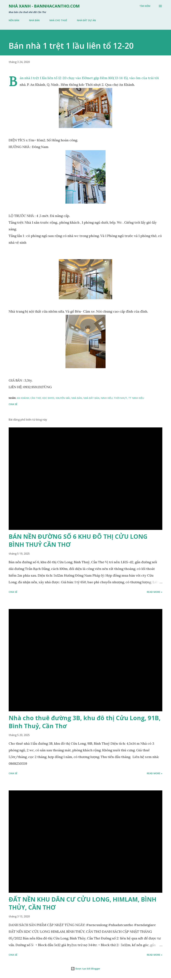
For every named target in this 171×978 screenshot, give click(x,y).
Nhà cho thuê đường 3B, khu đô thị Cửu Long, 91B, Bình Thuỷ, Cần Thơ (84, 722)
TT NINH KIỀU (136, 398)
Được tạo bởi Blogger (85, 968)
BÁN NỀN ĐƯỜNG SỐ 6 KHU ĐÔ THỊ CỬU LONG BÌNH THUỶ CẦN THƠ (78, 540)
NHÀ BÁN (34, 20)
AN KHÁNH (23, 398)
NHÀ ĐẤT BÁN (91, 398)
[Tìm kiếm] (144, 6)
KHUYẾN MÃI (63, 398)
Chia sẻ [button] (13, 404)
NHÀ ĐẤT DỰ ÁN (86, 20)
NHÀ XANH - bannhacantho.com (44, 6)
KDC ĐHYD (48, 398)
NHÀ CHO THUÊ (58, 20)
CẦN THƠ (35, 398)
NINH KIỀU (107, 398)
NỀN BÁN (14, 20)
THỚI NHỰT (120, 398)
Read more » (154, 591)
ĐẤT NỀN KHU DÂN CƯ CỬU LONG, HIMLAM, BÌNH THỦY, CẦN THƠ (82, 903)
